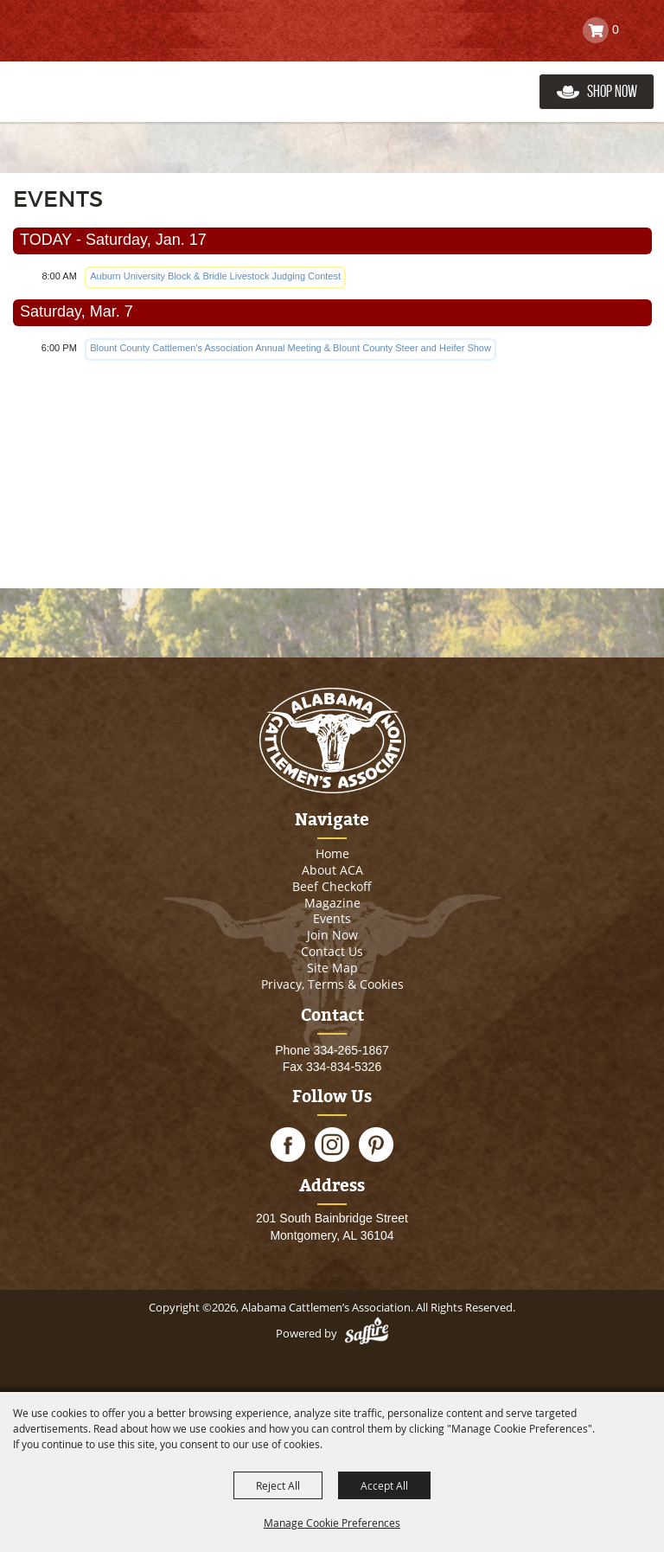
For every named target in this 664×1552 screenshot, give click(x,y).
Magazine (332, 903)
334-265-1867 (351, 1050)
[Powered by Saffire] (366, 1333)
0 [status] (615, 29)
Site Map (332, 967)
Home (332, 853)
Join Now (332, 935)
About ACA (332, 870)
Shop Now (612, 91)
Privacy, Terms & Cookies (332, 984)
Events (332, 918)
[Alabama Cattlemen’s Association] (97, 73)
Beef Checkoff (332, 886)
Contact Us (332, 951)
